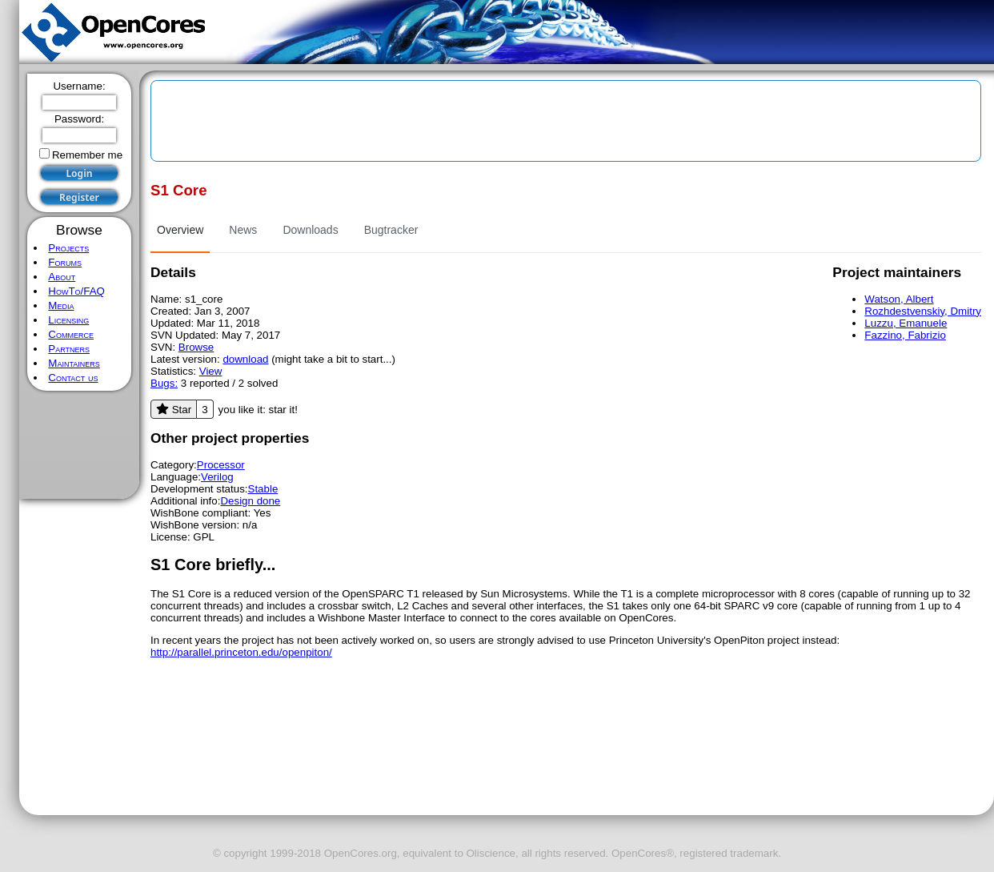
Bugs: (164, 383)
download (245, 359)
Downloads (310, 229)
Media (61, 305)
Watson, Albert (898, 299)
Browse (196, 347)
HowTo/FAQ (76, 291)
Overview (180, 229)
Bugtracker (391, 229)
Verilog (217, 477)
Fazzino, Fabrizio (904, 335)
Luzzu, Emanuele (905, 323)
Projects (68, 248)
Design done (250, 501)
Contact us (73, 378)
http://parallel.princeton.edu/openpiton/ (241, 652)
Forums (65, 262)
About (61, 277)
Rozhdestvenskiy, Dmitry (922, 311)
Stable (263, 489)
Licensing (68, 320)
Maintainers (73, 363)
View (210, 371)
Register (79, 197)
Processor (221, 465)
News (243, 229)
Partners (69, 349)
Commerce (71, 334)
